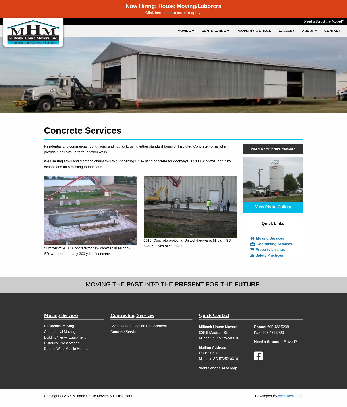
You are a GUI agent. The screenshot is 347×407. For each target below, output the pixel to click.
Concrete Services (124, 332)
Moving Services (267, 238)
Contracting (215, 31)
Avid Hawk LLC (290, 396)
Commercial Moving (59, 332)
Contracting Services (271, 244)
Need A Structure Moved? (273, 149)
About (309, 31)
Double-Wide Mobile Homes (66, 349)
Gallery (286, 31)
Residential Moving (59, 326)
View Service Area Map (218, 368)
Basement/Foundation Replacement (138, 326)
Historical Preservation (61, 343)
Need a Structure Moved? (324, 21)
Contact (332, 31)
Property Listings (254, 31)
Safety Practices (266, 255)
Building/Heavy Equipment (65, 337)
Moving (185, 31)
